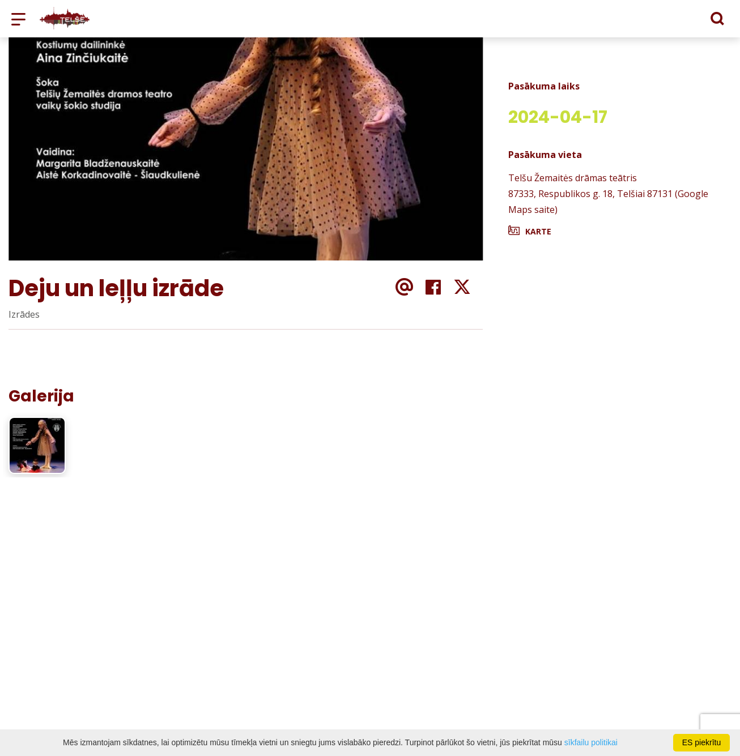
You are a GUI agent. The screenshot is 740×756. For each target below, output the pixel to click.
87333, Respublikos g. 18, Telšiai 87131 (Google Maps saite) (608, 201)
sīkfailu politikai (591, 742)
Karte (538, 231)
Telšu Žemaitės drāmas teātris (572, 178)
